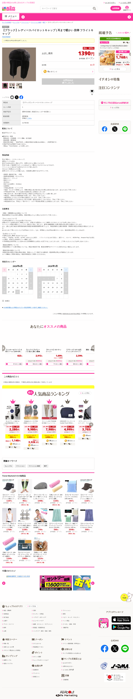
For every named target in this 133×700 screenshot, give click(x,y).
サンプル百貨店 (6, 22)
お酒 (4, 626)
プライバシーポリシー (28, 690)
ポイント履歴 (36, 652)
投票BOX (35, 665)
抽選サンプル (6, 655)
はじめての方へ (110, 3)
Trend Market (6, 37)
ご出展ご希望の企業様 (114, 690)
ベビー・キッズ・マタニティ (70, 613)
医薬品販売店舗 (87, 690)
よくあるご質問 (125, 3)
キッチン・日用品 (38, 609)
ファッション (25, 22)
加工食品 (5, 613)
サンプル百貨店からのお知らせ (71, 649)
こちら (29, 118)
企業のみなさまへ (67, 662)
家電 (63, 609)
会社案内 (100, 690)
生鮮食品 (5, 609)
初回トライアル (7, 659)
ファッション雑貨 (36, 22)
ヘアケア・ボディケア (39, 613)
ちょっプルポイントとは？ (40, 655)
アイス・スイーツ (8, 619)
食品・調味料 (6, 606)
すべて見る (32, 602)
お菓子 (4, 616)
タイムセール (36, 639)
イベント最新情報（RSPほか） (71, 639)
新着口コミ (36, 672)
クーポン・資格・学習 (68, 619)
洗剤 (34, 606)
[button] (23, 17)
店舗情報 (64, 675)
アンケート (36, 669)
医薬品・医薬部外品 (38, 623)
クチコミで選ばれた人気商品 (11, 646)
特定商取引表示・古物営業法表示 (66, 690)
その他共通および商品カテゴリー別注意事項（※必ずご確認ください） (25, 307)
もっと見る (84, 393)
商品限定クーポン (38, 642)
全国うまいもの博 (8, 642)
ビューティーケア (38, 616)
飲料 (4, 623)
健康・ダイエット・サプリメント (42, 619)
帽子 (44, 22)
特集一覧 (5, 639)
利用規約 (14, 690)
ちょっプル (16, 22)
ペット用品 (65, 616)
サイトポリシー (45, 690)
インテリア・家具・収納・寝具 (41, 626)
